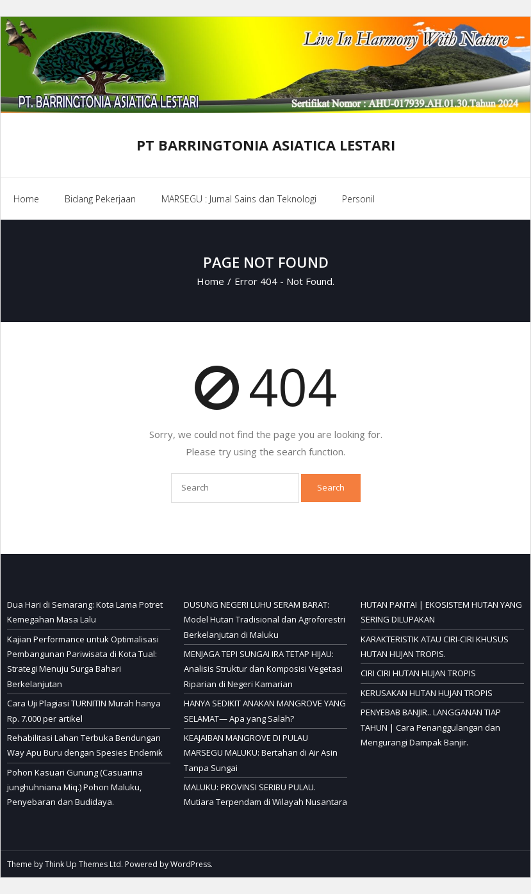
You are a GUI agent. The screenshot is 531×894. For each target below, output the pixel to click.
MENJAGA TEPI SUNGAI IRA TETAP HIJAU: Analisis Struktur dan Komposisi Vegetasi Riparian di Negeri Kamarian (263, 669)
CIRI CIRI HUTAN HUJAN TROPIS (418, 673)
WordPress (190, 864)
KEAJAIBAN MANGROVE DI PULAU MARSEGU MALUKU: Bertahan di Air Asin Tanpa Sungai (261, 753)
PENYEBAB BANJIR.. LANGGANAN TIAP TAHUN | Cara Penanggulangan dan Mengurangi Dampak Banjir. (431, 727)
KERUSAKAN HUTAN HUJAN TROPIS (427, 693)
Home (26, 199)
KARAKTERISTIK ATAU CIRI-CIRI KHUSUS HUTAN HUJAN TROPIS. (435, 646)
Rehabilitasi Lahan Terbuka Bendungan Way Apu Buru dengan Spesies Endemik (85, 745)
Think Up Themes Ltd (83, 864)
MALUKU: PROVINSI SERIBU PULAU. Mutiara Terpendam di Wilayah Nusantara (265, 794)
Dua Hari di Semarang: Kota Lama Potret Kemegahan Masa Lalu (85, 612)
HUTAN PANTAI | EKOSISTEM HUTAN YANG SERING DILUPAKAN (441, 612)
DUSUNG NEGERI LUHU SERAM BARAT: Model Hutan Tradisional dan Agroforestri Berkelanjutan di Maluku (264, 619)
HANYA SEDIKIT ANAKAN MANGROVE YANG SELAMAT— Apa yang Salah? (265, 710)
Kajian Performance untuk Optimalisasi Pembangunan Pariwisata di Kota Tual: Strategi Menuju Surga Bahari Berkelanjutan (83, 661)
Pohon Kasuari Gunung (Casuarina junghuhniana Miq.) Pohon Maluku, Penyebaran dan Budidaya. (75, 787)
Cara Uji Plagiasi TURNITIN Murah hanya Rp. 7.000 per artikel (84, 710)
